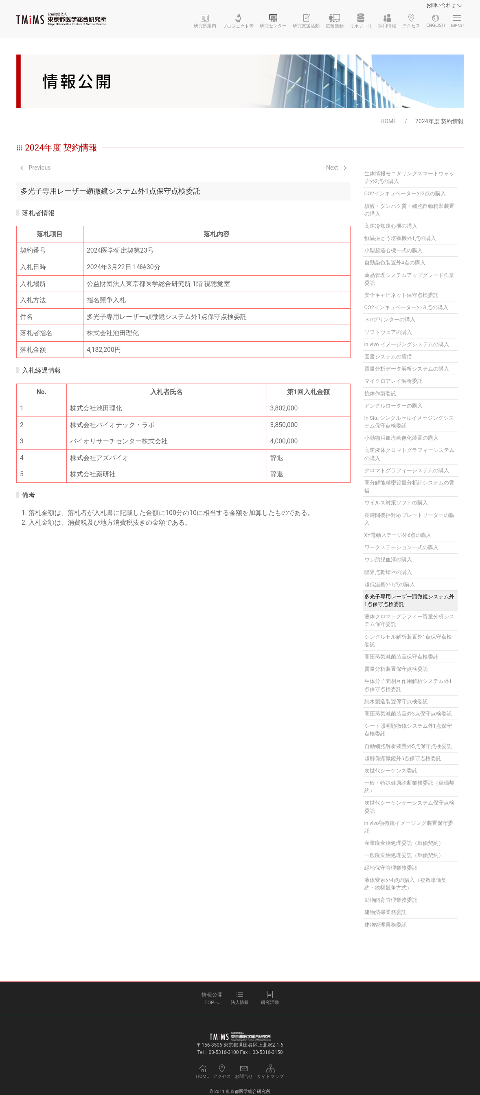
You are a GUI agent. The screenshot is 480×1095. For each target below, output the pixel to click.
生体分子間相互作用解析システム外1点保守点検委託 (408, 685)
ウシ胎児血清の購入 (388, 559)
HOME (388, 121)
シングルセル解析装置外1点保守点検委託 (408, 641)
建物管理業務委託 (385, 925)
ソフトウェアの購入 (388, 332)
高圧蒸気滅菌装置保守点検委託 (401, 657)
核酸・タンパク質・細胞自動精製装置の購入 (409, 210)
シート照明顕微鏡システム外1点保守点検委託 (408, 730)
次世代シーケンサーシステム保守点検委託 (409, 807)
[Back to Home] (61, 19)
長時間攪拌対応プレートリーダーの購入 (409, 519)
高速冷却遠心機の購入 (390, 226)
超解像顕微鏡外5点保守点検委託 (402, 758)
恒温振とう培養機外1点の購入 (400, 238)
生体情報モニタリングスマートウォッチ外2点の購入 (409, 177)
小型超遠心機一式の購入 (393, 250)
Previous (35, 167)
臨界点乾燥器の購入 (388, 572)
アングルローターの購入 (393, 406)
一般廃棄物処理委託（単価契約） (404, 855)
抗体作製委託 (380, 393)
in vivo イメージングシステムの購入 (406, 344)
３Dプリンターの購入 (389, 319)
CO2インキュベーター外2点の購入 (405, 193)
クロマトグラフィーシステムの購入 (406, 470)
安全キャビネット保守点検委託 (401, 295)
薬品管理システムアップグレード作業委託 (409, 279)
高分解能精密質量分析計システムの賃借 (409, 486)
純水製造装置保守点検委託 (396, 701)
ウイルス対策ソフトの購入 (396, 503)
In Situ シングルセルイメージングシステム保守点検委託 (409, 422)
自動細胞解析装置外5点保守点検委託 (408, 746)
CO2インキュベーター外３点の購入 (406, 307)
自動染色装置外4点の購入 (394, 263)
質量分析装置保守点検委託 (396, 669)
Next (336, 167)
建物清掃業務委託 (385, 912)
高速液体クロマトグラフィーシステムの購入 (409, 454)
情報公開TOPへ (212, 999)
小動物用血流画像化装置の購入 (401, 438)
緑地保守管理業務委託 (390, 868)
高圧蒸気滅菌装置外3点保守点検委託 (408, 714)
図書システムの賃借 (388, 356)
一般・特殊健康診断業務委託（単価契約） (409, 787)
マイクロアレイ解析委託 (393, 381)
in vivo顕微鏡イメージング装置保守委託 (408, 827)
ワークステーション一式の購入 (401, 547)
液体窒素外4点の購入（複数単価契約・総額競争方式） (405, 884)
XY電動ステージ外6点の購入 (398, 535)
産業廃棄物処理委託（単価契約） (404, 843)
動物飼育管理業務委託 (390, 900)
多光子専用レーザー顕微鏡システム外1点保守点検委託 (409, 600)
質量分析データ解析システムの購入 (406, 369)
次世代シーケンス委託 (390, 771)
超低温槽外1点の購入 (389, 584)
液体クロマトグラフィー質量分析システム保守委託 (409, 620)
